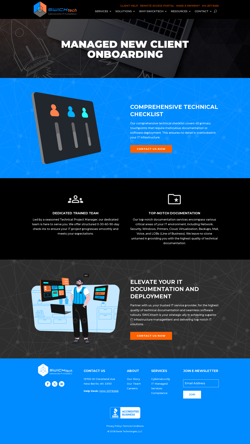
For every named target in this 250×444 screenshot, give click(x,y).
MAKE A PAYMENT (188, 5)
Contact (202, 11)
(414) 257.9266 (109, 391)
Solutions (123, 11)
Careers (132, 388)
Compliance (159, 393)
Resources (179, 11)
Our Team (134, 383)
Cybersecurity (160, 379)
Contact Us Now (151, 149)
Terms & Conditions (133, 426)
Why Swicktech (151, 11)
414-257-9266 (210, 5)
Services (101, 11)
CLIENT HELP (129, 5)
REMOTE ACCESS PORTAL (157, 5)
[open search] (215, 11)
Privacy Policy (113, 426)
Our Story (133, 379)
